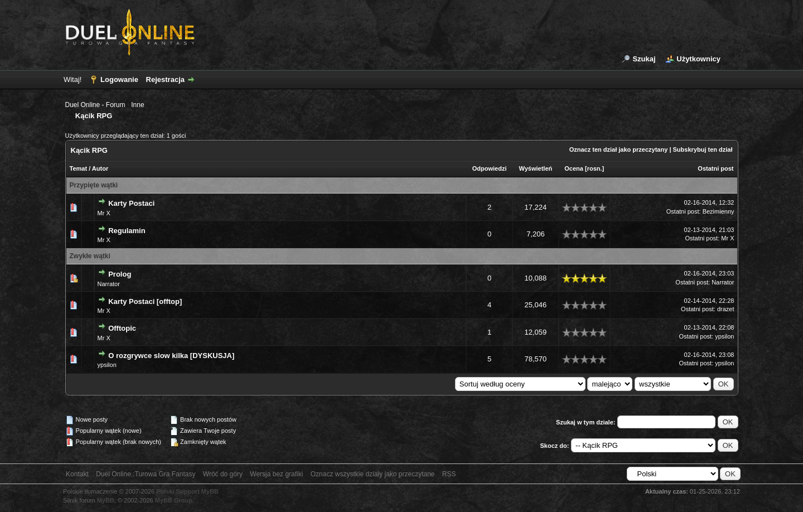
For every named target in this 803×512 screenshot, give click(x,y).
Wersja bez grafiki (276, 474)
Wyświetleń (536, 168)
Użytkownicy (698, 59)
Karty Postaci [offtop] (145, 301)
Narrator (109, 284)
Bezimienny (718, 211)
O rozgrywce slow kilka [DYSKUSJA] (171, 355)
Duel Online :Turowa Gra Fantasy (145, 474)
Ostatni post (715, 168)
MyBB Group (173, 500)
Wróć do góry (223, 474)
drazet (725, 309)
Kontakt (77, 474)
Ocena (573, 168)
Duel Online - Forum (95, 105)
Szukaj (643, 59)
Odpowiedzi (489, 168)
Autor (100, 168)
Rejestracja (165, 79)
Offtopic (122, 328)
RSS (449, 474)
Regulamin (126, 230)
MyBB (105, 500)
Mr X (104, 213)
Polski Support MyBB (187, 491)
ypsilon (724, 336)
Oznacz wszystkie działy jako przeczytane (373, 474)
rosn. (594, 168)
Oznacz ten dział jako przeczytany (618, 149)
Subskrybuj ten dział (703, 149)
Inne (137, 105)
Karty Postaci (131, 203)
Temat (79, 168)
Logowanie (119, 79)
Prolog (119, 274)
